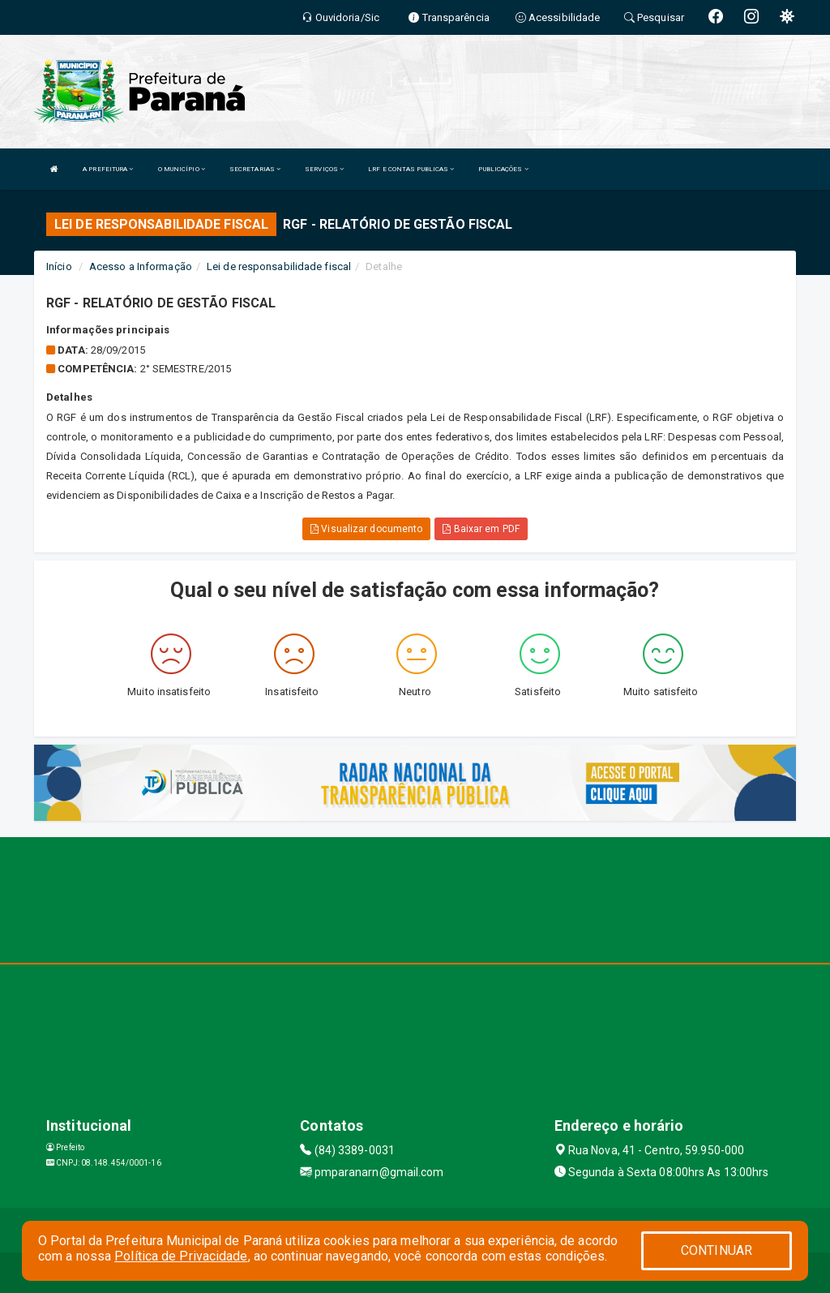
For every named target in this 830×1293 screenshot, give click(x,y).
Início (59, 266)
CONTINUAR (716, 1250)
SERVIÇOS (324, 169)
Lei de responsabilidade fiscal (279, 266)
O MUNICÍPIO (181, 169)
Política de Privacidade (180, 1256)
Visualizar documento (366, 529)
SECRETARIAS (254, 169)
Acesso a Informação (140, 266)
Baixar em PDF (481, 529)
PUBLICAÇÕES (503, 169)
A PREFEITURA (108, 169)
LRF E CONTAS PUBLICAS (411, 169)
